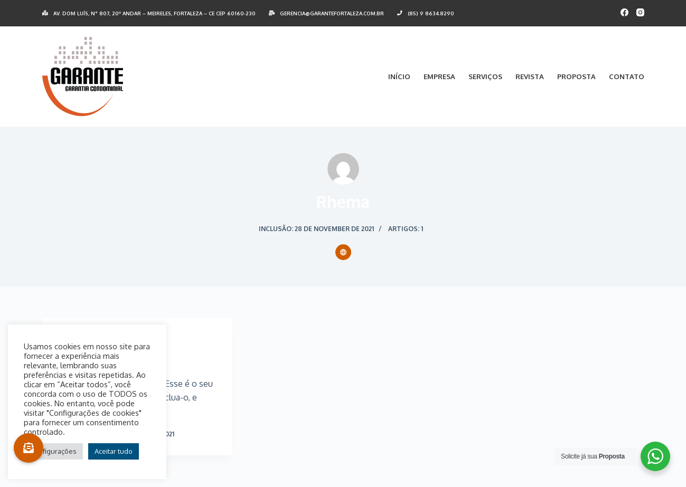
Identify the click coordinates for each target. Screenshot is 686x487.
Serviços (485, 76)
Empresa (439, 76)
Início (399, 76)
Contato (626, 76)
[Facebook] (624, 12)
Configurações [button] (53, 451)
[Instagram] (640, 12)
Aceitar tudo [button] (114, 451)
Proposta (576, 76)
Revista (529, 76)
